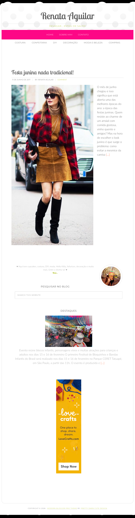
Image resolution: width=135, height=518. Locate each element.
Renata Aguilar (67, 16)
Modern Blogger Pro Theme (62, 508)
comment (62, 80)
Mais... (55, 272)
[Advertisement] (66, 57)
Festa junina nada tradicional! (42, 72)
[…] (107, 154)
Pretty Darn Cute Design (94, 508)
